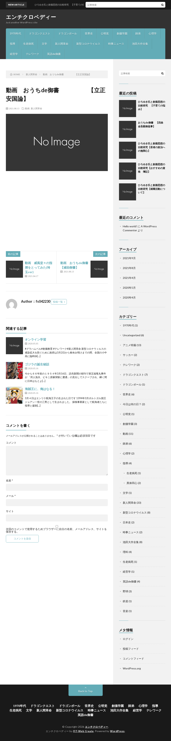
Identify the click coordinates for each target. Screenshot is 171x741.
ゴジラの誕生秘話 (37, 364)
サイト (10, 511)
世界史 (89, 33)
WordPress (117, 731)
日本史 (127, 522)
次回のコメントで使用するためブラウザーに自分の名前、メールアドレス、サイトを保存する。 (56, 530)
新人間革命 (61, 43)
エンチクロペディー (31, 17)
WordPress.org (132, 668)
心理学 (153, 33)
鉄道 (125, 601)
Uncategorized (131, 335)
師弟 (138, 33)
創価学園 (122, 33)
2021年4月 (129, 277)
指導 (12, 43)
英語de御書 (54, 53)
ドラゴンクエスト (39, 33)
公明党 (105, 33)
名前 (9, 480)
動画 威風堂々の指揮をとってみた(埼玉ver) (38, 267)
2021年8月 (129, 268)
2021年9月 (129, 258)
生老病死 (28, 43)
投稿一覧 (58, 301)
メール (11, 496)
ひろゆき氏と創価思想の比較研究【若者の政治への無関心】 (151, 147)
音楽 (125, 611)
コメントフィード (133, 658)
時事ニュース (116, 43)
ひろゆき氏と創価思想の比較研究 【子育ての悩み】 (151, 105)
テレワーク (32, 53)
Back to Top (85, 691)
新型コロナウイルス (88, 43)
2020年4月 (129, 297)
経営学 (14, 53)
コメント (11, 442)
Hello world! (130, 226)
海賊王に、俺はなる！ (40, 389)
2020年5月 (129, 287)
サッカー (128, 354)
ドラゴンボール (67, 33)
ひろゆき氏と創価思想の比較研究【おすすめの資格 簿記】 (151, 168)
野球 (125, 591)
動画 (27, 108)
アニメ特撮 (129, 345)
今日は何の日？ (132, 404)
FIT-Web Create (83, 731)
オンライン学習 (35, 339)
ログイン (128, 638)
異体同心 (132, 483)
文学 (44, 43)
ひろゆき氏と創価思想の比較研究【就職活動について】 (151, 189)
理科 (125, 551)
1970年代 (15, 33)
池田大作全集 (140, 43)
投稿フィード (131, 648)
